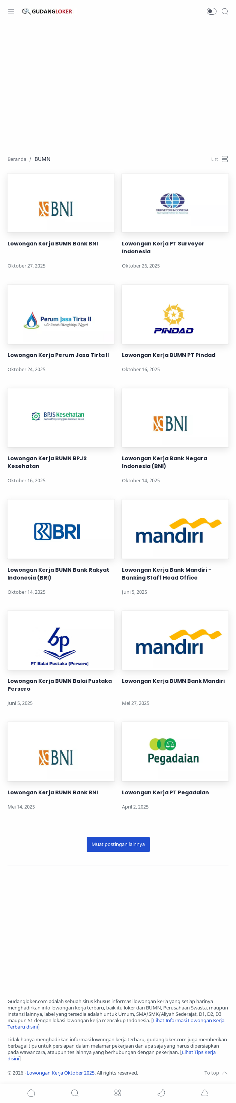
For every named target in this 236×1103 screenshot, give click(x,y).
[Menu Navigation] (11, 11)
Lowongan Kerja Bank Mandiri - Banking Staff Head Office (166, 573)
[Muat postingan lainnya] (118, 844)
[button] (211, 11)
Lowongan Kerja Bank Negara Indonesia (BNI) (164, 462)
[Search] (224, 11)
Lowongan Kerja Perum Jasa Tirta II (58, 355)
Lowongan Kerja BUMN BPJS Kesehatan (47, 462)
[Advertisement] (118, 84)
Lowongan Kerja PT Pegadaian (165, 792)
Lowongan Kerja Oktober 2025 (61, 1073)
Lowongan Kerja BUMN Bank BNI (53, 243)
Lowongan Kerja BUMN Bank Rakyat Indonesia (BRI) (58, 573)
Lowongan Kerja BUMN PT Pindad (168, 355)
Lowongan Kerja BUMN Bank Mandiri (173, 681)
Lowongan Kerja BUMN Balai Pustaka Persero (60, 685)
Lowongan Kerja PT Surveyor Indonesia (163, 247)
